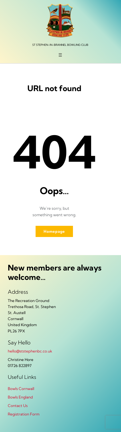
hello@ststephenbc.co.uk (30, 351)
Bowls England (20, 397)
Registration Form (24, 414)
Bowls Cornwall (21, 388)
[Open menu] (60, 55)
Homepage (54, 231)
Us (25, 405)
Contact (15, 405)
